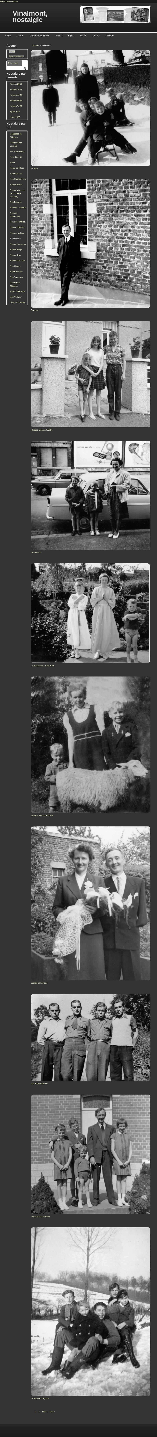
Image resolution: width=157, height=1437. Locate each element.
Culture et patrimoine (40, 35)
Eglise (71, 35)
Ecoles (59, 35)
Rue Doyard (15, 238)
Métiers (96, 35)
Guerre (20, 35)
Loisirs (83, 35)
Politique (110, 35)
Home (8, 35)
